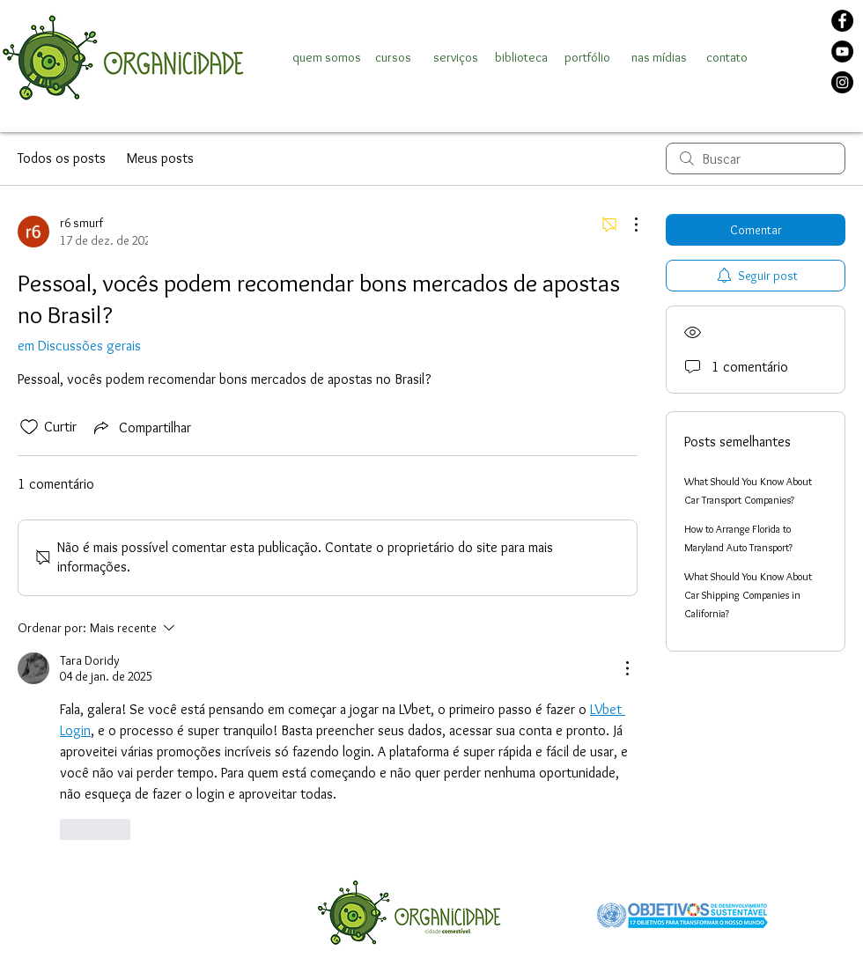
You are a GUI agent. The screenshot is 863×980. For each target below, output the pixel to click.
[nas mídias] (659, 57)
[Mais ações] (627, 224)
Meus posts (160, 158)
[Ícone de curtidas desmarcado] (29, 427)
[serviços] (455, 57)
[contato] (726, 57)
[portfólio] (587, 57)
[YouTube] (842, 52)
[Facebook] (842, 21)
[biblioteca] (521, 57)
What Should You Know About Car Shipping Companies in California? (748, 595)
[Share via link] (141, 427)
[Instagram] (842, 82)
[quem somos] (327, 57)
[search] (755, 158)
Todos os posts (62, 158)
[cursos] (392, 57)
